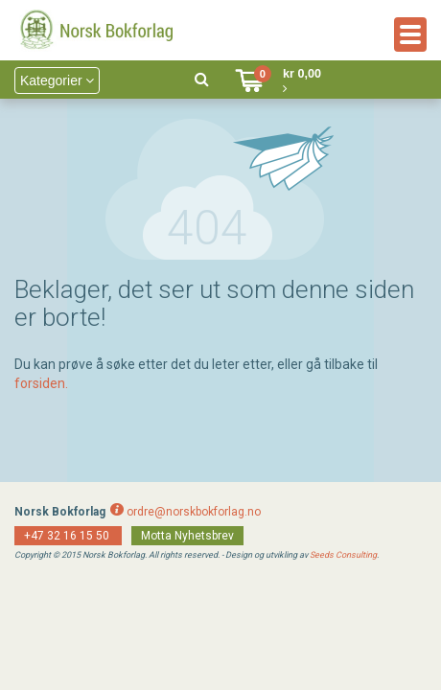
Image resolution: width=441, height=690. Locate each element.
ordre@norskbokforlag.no (194, 511)
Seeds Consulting (343, 555)
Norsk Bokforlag (59, 511)
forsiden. (41, 383)
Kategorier (57, 80)
